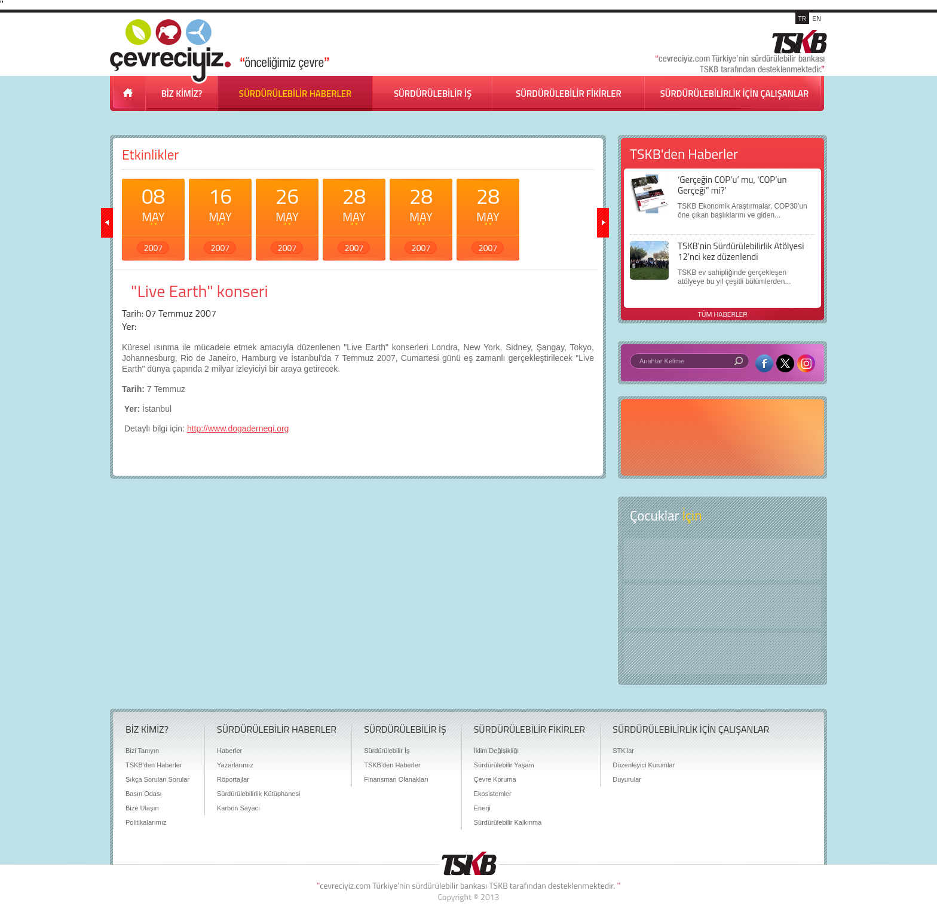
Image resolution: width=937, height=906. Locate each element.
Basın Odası (143, 793)
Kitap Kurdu (722, 653)
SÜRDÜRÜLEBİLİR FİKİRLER (568, 93)
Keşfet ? (722, 559)
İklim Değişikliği (496, 750)
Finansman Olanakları (396, 779)
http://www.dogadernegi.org (238, 428)
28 (354, 217)
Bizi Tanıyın (142, 750)
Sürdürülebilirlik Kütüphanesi (258, 793)
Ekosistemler (493, 793)
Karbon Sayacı (238, 808)
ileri (603, 223)
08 (153, 217)
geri (107, 223)
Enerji (482, 808)
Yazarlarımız (235, 765)
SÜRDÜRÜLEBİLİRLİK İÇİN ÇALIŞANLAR (734, 93)
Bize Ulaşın (142, 808)
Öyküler (722, 606)
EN (816, 18)
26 (287, 217)
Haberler (229, 750)
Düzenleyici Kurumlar (644, 765)
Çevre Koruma (495, 779)
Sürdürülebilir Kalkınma (508, 822)
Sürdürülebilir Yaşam (504, 765)
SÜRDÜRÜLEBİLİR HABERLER (295, 93)
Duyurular (627, 779)
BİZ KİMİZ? (182, 93)
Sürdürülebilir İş (386, 750)
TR (802, 18)
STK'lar (623, 750)
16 (220, 217)
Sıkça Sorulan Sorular (157, 779)
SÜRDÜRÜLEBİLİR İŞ (432, 93)
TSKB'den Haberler (153, 765)
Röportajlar (233, 779)
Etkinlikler (150, 154)
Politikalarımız (145, 822)
